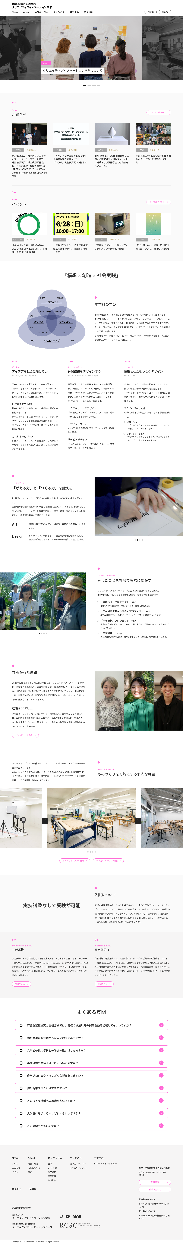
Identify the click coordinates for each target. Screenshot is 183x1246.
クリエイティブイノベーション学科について (72, 70)
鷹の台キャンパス (78, 1163)
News (15, 12)
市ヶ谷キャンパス (78, 1168)
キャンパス (59, 12)
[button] (38, 48)
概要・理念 (33, 1163)
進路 (30, 1172)
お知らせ (16, 1168)
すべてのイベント (157, 202)
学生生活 (74, 12)
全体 (50, 1163)
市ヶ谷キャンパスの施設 (107, 860)
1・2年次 (52, 1180)
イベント (16, 1172)
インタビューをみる (24, 735)
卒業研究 (52, 1176)
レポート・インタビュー (105, 1163)
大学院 (151, 12)
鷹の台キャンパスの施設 (73, 860)
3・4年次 (52, 1168)
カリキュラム (41, 12)
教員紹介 (88, 12)
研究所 (165, 12)
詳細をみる (20, 984)
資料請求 (154, 1182)
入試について (34, 1168)
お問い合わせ (155, 1189)
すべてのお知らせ (157, 112)
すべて (15, 1163)
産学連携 (52, 1172)
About (26, 12)
